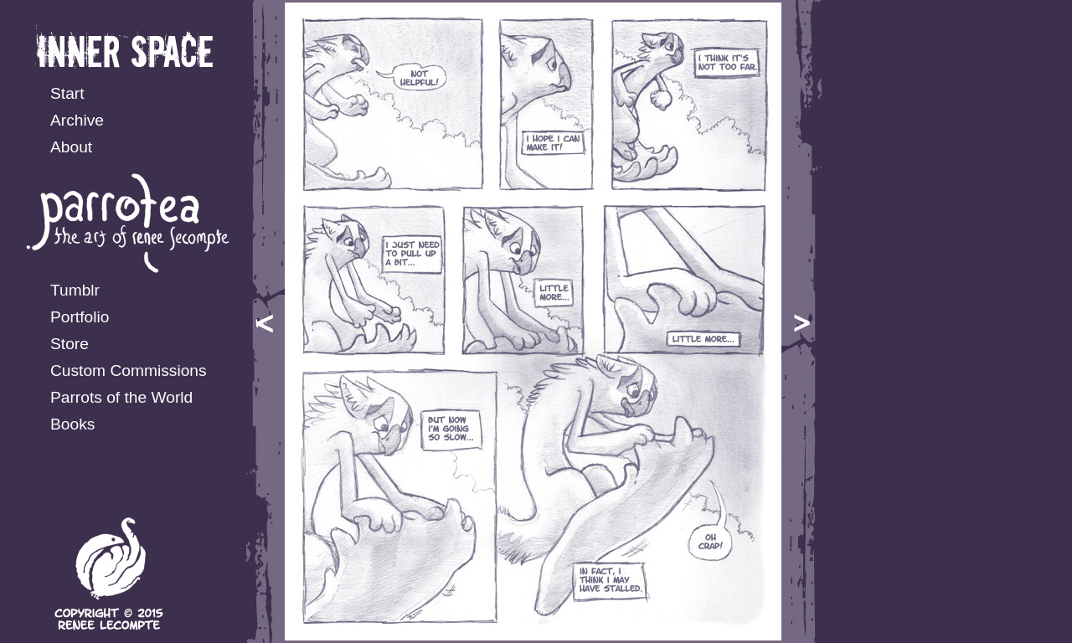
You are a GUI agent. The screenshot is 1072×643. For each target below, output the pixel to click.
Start (67, 93)
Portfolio (79, 317)
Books (72, 424)
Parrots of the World (121, 397)
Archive (77, 120)
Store (69, 343)
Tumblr (75, 290)
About (71, 147)
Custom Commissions (128, 370)
